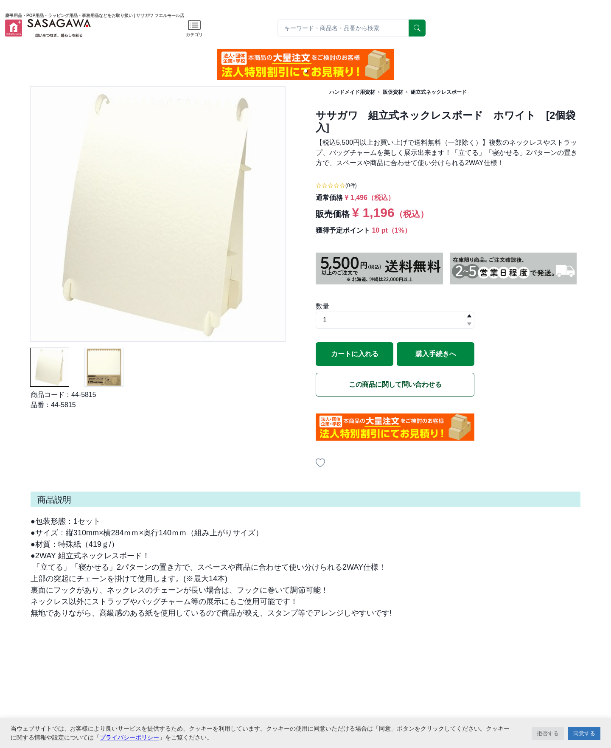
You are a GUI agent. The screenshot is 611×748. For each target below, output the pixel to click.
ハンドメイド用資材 (352, 92)
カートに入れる (354, 353)
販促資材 (393, 92)
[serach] (417, 28)
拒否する (548, 733)
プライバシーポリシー (129, 737)
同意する (584, 733)
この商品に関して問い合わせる (395, 384)
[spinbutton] (395, 320)
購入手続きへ (435, 353)
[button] (305, 71)
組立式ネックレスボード (439, 92)
